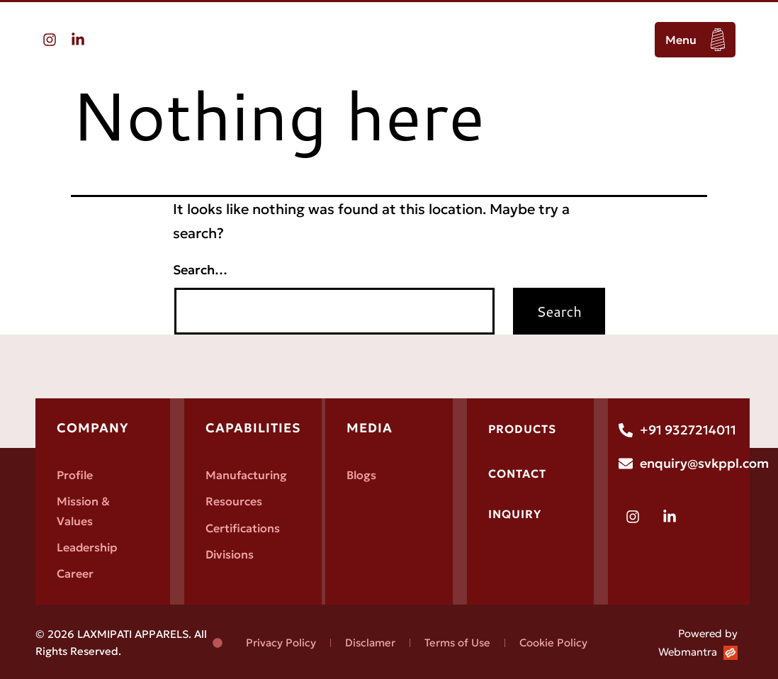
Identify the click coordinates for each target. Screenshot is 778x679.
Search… (200, 270)
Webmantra (687, 651)
